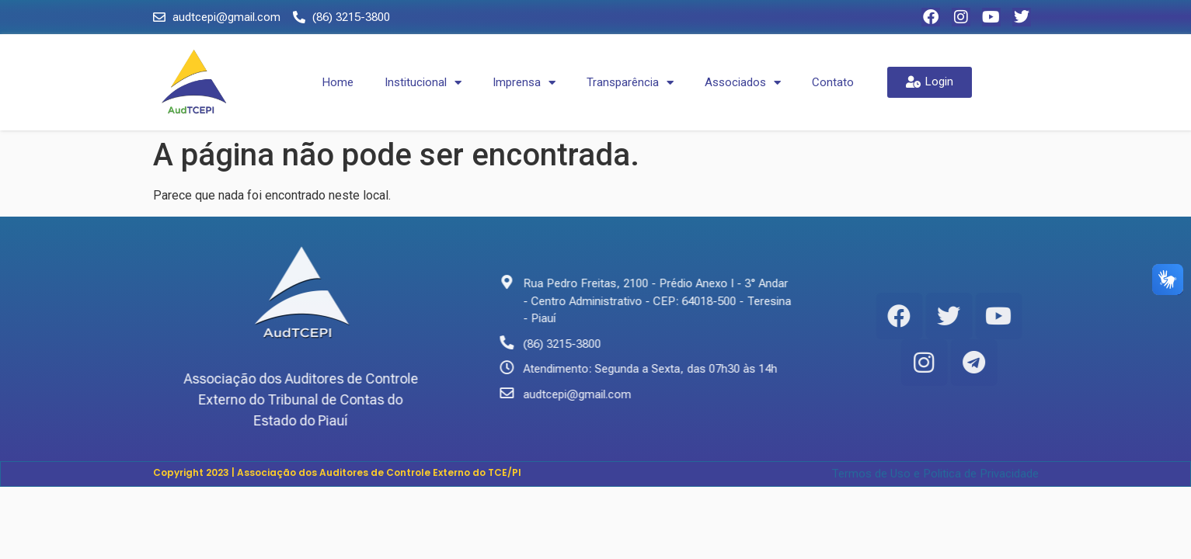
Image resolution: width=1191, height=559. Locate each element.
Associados (743, 82)
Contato (833, 82)
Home (337, 82)
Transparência (630, 82)
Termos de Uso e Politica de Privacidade (935, 474)
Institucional (423, 82)
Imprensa (524, 82)
